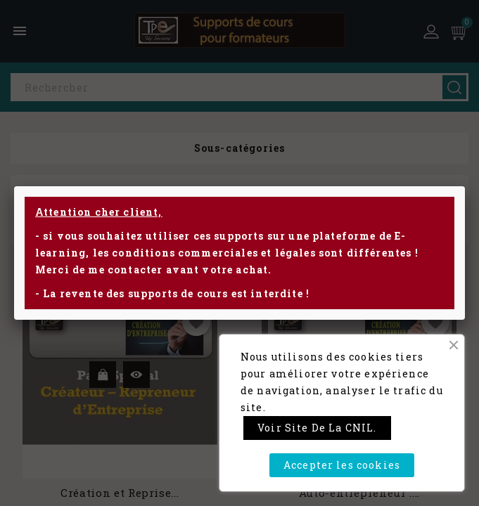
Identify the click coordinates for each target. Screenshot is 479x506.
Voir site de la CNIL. (316, 427)
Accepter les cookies (341, 465)
